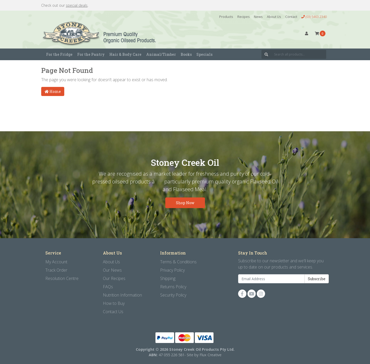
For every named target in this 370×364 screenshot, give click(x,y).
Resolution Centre (62, 278)
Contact (291, 16)
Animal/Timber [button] (161, 54)
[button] (306, 33)
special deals (77, 5)
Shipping (167, 278)
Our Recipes (114, 278)
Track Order (56, 270)
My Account (56, 262)
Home (53, 91)
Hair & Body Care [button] (125, 54)
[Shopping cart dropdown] (320, 33)
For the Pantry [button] (91, 54)
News (258, 16)
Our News (112, 270)
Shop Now (185, 202)
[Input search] (299, 54)
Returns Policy (173, 287)
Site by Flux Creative (204, 354)
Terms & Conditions (178, 262)
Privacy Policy (172, 270)
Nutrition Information (122, 295)
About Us (274, 16)
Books (186, 54)
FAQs (108, 287)
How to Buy (114, 303)
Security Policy (173, 295)
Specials (204, 54)
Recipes (243, 16)
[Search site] (266, 54)
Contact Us (113, 311)
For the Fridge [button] (59, 54)
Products (226, 16)
